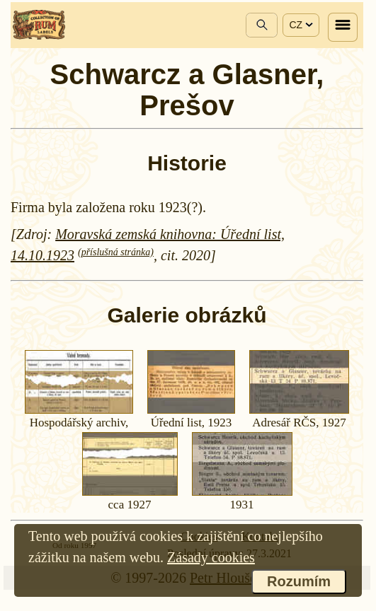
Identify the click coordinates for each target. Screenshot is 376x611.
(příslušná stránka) (116, 252)
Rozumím (299, 581)
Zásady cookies (211, 557)
